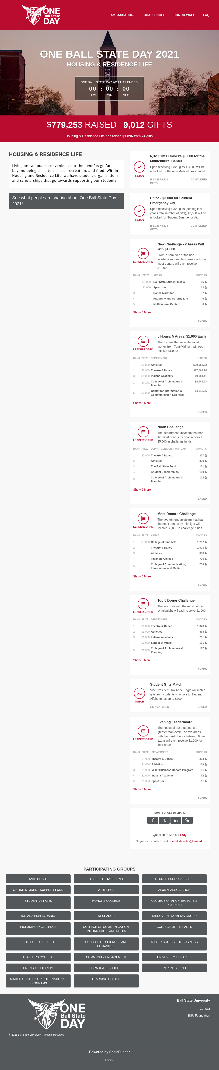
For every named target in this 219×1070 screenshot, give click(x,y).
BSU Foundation (199, 1015)
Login (108, 1060)
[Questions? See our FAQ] (183, 835)
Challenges (154, 15)
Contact (205, 1008)
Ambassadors (123, 15)
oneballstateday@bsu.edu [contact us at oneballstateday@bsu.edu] (186, 841)
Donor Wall (184, 15)
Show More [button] (142, 312)
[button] (187, 820)
